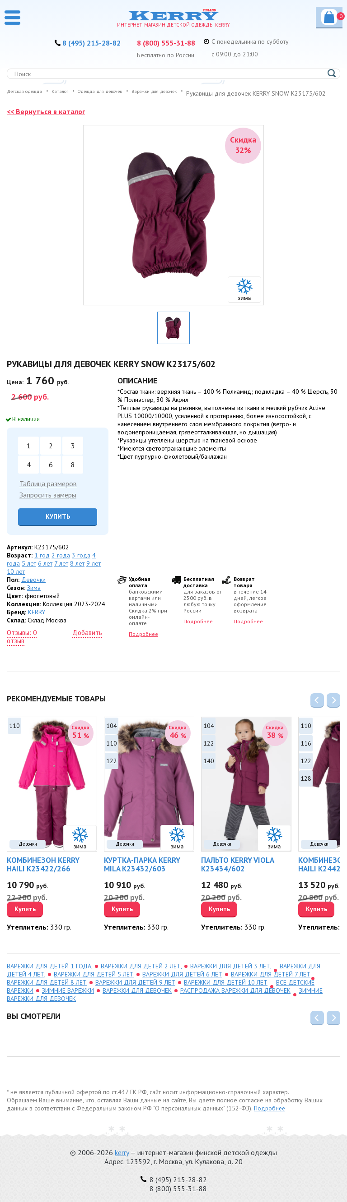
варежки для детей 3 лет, (230, 975)
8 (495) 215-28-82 (85, 42)
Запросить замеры (47, 503)
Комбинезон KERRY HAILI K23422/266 (43, 873)
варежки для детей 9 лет (135, 991)
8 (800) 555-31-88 (172, 42)
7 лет (61, 572)
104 (111, 734)
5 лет (29, 572)
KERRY (36, 621)
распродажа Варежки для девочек (235, 999)
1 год (42, 564)
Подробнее (143, 642)
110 (14, 734)
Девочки (33, 588)
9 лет (93, 572)
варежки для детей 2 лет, (141, 975)
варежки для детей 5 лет (94, 983)
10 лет (16, 580)
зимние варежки (68, 999)
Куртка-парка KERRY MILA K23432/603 (142, 873)
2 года (61, 564)
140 (208, 769)
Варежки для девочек (137, 999)
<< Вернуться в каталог (49, 120)
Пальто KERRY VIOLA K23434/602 (237, 873)
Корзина (332, 16)
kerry (122, 1152)
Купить (58, 525)
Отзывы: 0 (22, 641)
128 (305, 787)
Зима (34, 596)
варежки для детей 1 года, (49, 975)
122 (111, 769)
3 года (81, 564)
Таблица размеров (48, 492)
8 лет (77, 572)
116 (305, 752)
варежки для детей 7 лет (270, 983)
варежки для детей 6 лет (182, 983)
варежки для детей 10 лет (225, 991)
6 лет (45, 572)
